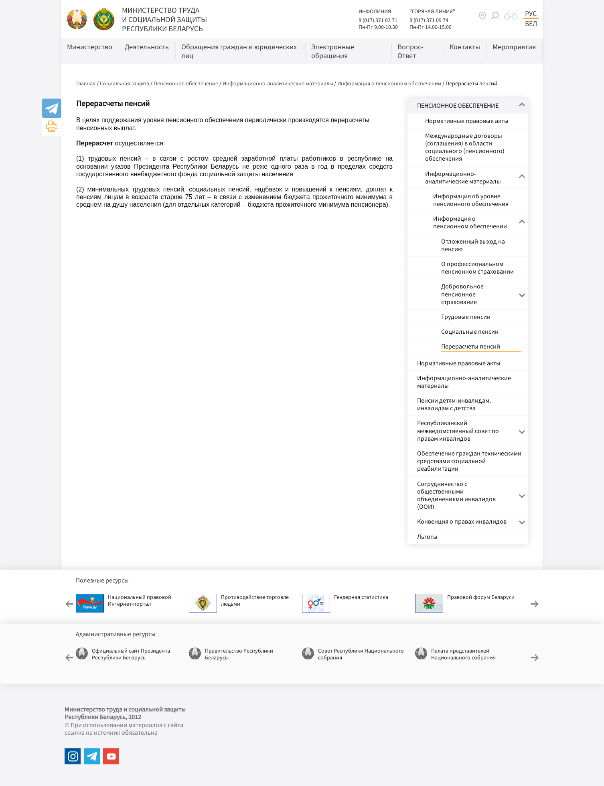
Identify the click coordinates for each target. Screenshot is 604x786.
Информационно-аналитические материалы (278, 83)
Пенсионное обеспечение (186, 83)
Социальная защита (124, 83)
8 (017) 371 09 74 (428, 20)
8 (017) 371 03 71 (378, 20)
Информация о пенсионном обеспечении (389, 83)
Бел (531, 23)
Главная (85, 83)
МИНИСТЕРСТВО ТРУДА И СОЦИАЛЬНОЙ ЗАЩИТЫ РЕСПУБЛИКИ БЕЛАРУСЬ (164, 19)
